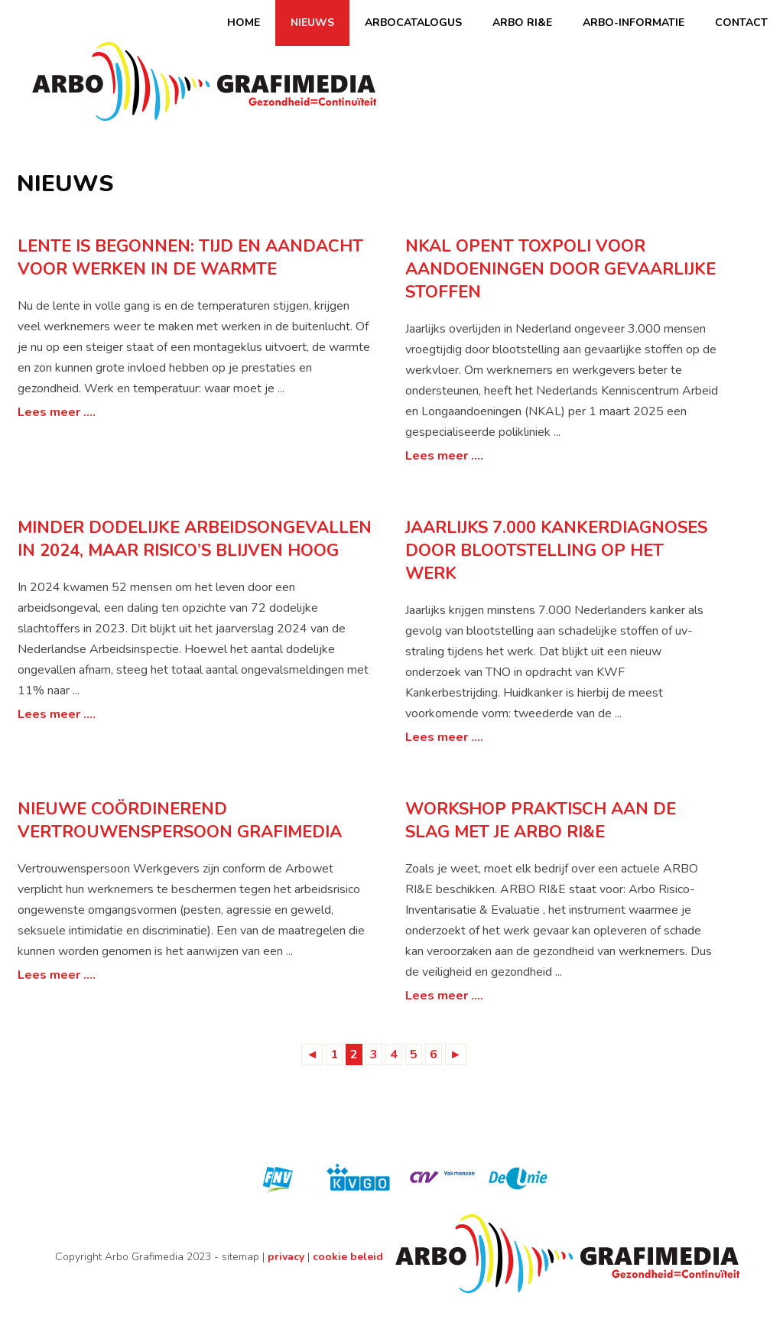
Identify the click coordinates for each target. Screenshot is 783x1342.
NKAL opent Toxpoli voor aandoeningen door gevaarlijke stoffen (560, 269)
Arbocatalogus (413, 22)
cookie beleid (348, 1256)
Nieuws (312, 22)
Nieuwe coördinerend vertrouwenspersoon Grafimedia (180, 820)
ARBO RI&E (522, 22)
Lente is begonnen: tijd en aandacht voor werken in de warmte (190, 258)
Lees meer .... (57, 412)
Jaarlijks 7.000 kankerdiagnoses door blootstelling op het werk (556, 550)
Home (243, 22)
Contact (741, 22)
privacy (286, 1256)
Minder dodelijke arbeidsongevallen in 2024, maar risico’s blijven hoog (195, 539)
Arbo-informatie (633, 22)
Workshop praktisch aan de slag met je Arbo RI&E (540, 820)
